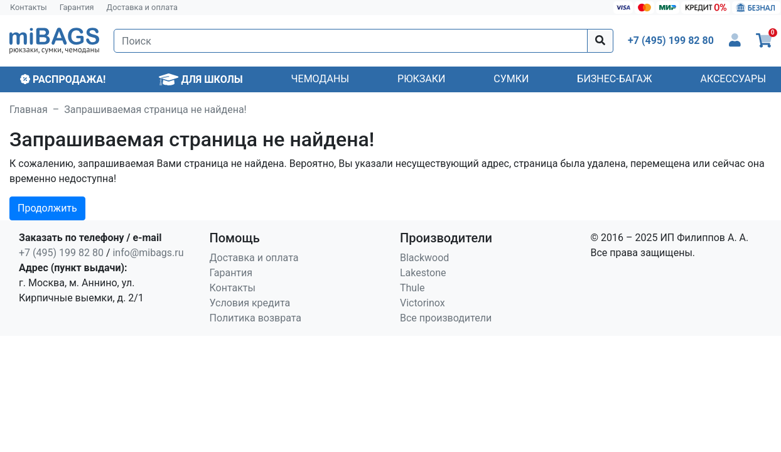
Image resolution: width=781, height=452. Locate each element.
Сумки (511, 79)
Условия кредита (250, 303)
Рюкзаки (421, 79)
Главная (28, 110)
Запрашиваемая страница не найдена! (155, 110)
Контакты (28, 7)
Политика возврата (256, 318)
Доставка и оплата (142, 7)
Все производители (446, 318)
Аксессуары (733, 79)
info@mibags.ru (147, 253)
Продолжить (47, 208)
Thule (412, 288)
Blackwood (424, 258)
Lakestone (423, 273)
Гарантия (77, 7)
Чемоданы (320, 79)
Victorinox (422, 303)
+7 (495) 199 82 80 (61, 253)
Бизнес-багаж (614, 79)
